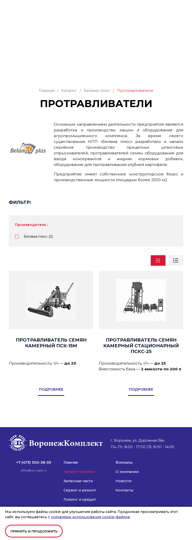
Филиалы (124, 457)
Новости (124, 475)
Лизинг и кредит (80, 494)
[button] (180, 8)
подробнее (51, 384)
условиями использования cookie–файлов (90, 517)
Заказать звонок (96, 57)
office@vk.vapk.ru (24, 25)
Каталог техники (79, 466)
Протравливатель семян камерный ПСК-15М (51, 337)
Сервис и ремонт (80, 484)
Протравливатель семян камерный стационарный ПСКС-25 (141, 340)
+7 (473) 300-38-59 (24, 20)
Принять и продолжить (34, 531)
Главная (71, 457)
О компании (127, 466)
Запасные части (78, 475)
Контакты (124, 484)
